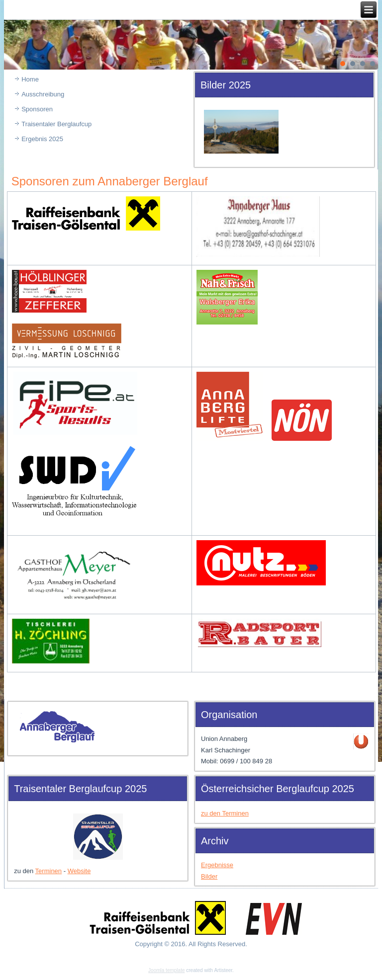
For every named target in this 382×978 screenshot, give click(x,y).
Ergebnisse (217, 865)
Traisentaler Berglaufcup (56, 124)
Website (79, 871)
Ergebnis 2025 (42, 139)
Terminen (48, 871)
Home (30, 79)
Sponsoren (37, 109)
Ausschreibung (42, 94)
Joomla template (166, 970)
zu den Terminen (225, 813)
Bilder (209, 876)
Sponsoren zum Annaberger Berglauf (109, 181)
